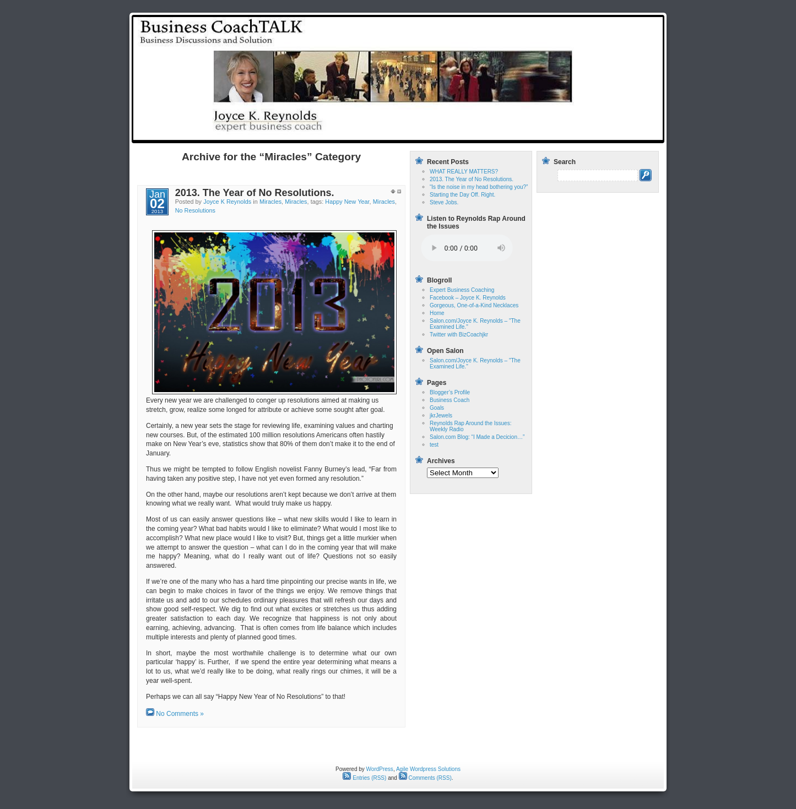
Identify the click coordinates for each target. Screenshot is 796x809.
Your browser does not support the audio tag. (467, 248)
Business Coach (449, 400)
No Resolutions (195, 210)
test (480, 133)
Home (451, 133)
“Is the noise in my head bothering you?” (479, 187)
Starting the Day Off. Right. (462, 195)
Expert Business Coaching (462, 290)
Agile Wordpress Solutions (428, 769)
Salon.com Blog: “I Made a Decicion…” (477, 437)
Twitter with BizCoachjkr (459, 335)
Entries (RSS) (364, 778)
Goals (437, 408)
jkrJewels (441, 415)
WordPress (379, 769)
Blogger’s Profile (450, 392)
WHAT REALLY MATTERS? (464, 172)
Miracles (270, 201)
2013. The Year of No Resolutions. (254, 192)
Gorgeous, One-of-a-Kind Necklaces (474, 305)
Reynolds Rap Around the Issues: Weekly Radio (578, 133)
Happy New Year (347, 201)
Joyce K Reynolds (227, 201)
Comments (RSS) (425, 778)
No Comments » (180, 714)
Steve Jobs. (444, 202)
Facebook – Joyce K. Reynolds (468, 298)
